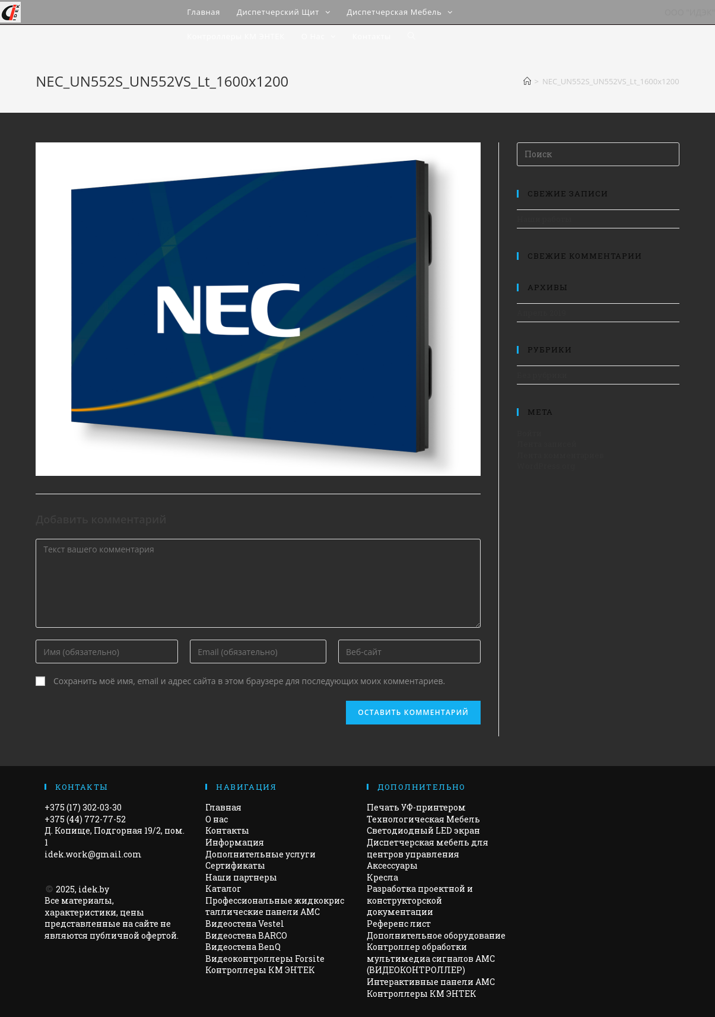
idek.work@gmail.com (93, 854)
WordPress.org (546, 465)
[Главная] (527, 81)
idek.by (93, 889)
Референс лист (399, 923)
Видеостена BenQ (243, 946)
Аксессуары (392, 865)
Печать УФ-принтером (416, 807)
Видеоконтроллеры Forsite (265, 958)
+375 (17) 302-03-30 (83, 807)
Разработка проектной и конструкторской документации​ (420, 900)
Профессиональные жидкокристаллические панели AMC (274, 906)
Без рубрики (542, 375)
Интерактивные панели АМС (431, 981)
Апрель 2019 (541, 312)
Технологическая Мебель (423, 819)
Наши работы (544, 219)
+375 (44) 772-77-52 (85, 819)
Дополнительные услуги (260, 854)
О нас (216, 819)
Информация (234, 842)
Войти (529, 433)
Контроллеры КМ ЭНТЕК (260, 969)
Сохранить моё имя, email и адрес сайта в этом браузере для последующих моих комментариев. (249, 681)
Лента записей (547, 443)
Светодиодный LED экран (423, 830)
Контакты (227, 830)
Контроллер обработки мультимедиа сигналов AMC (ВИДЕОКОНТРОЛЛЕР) (431, 958)
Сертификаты (235, 865)
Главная (223, 807)
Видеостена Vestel (244, 923)
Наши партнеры (241, 877)
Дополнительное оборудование (436, 935)
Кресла (382, 877)
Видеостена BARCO (246, 935)
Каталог (223, 888)
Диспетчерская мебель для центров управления (427, 848)
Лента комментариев (560, 455)
